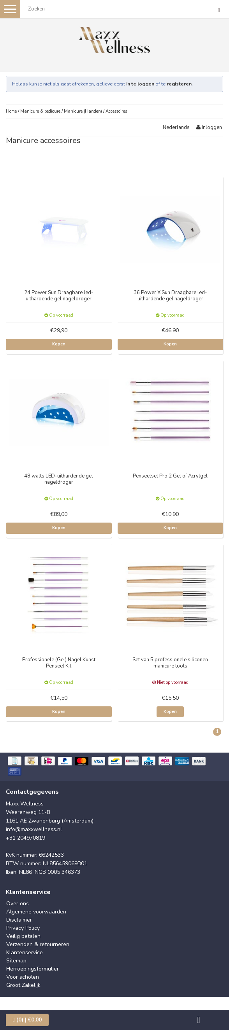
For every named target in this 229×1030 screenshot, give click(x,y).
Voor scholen (22, 977)
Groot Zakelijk (23, 985)
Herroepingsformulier (32, 968)
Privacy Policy (23, 928)
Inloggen (209, 127)
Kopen (58, 344)
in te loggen (140, 83)
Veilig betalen (23, 936)
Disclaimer (19, 920)
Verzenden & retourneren (37, 944)
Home (11, 111)
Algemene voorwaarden (36, 911)
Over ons (17, 903)
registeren (179, 83)
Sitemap (16, 960)
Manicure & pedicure (40, 111)
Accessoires (116, 111)
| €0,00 (27, 1019)
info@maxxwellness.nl (34, 829)
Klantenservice (24, 952)
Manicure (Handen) (83, 111)
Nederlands (176, 127)
